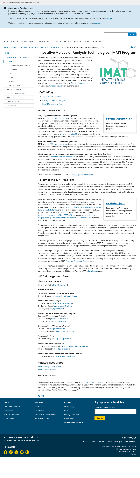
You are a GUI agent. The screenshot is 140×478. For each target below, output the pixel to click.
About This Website (12, 427)
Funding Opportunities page (81, 184)
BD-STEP (12, 77)
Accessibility (69, 427)
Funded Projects (17, 69)
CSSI (7, 53)
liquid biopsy (90, 228)
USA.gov (133, 475)
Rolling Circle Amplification (84, 220)
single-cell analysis (69, 230)
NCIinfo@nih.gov (115, 462)
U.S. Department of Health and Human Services (119, 467)
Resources (11, 97)
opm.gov (97, 23)
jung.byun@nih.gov (58, 342)
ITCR (11, 73)
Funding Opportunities (20, 65)
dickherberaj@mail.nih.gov (66, 316)
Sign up (100, 438)
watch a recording (67, 135)
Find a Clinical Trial (41, 439)
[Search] (132, 34)
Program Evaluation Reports (77, 279)
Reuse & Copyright (11, 435)
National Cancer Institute (127, 472)
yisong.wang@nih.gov (61, 359)
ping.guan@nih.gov (58, 349)
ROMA (98, 220)
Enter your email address (104, 428)
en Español (8, 431)
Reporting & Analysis (15, 89)
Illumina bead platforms (47, 222)
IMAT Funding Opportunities (49, 387)
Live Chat (83, 462)
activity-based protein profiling (50, 228)
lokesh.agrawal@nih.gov (64, 352)
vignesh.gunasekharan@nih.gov (74, 367)
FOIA (66, 431)
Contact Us (38, 427)
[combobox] (116, 34)
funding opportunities (80, 83)
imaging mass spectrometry (49, 230)
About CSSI (11, 105)
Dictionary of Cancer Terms (45, 435)
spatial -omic (86, 230)
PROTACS (68, 228)
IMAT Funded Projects (47, 390)
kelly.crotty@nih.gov (59, 305)
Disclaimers (69, 439)
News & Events (13, 101)
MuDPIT (69, 220)
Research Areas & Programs (18, 57)
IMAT (11, 61)
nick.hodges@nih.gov (60, 369)
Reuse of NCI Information (93, 403)
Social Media (9, 439)
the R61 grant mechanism (57, 120)
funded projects (55, 86)
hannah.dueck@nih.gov (63, 326)
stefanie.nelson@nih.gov (65, 377)
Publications (39, 431)
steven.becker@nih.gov (62, 324)
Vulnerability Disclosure (74, 443)
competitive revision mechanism (62, 166)
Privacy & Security (71, 435)
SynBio (11, 81)
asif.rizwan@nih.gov (59, 339)
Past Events (93, 289)
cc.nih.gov (109, 18)
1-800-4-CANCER (97, 462)
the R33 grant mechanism (57, 148)
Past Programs (15, 85)
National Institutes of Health (126, 469)
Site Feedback (130, 462)
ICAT (64, 222)
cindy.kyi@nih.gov (56, 329)
